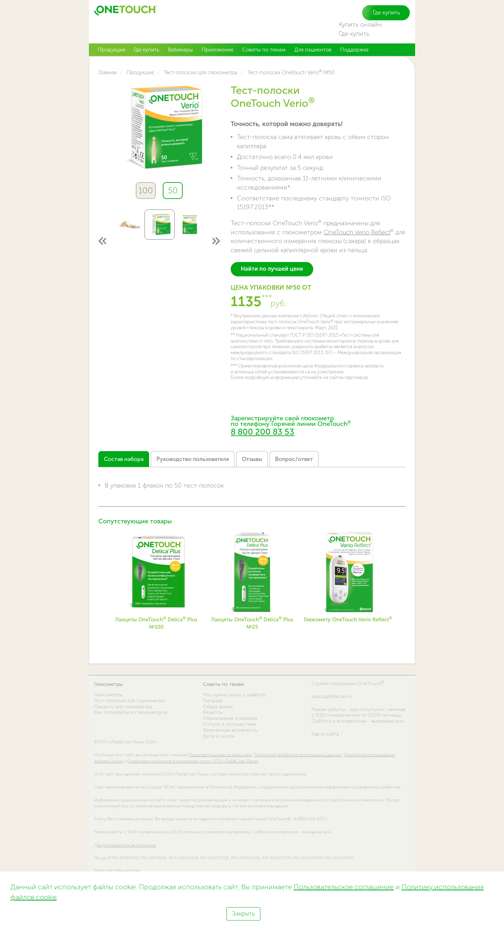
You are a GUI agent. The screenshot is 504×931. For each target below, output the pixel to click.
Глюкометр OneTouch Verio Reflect (348, 619)
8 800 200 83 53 (262, 432)
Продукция (111, 50)
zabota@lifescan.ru (332, 696)
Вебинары (180, 50)
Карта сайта (325, 734)
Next (215, 241)
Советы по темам (264, 50)
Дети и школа (218, 736)
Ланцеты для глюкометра (123, 707)
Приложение (217, 50)
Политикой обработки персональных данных (298, 754)
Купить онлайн (360, 24)
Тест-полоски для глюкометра (129, 701)
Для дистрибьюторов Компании (125, 845)
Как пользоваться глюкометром (130, 712)
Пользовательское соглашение (344, 887)
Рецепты (213, 712)
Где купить (386, 12)
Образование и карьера (230, 718)
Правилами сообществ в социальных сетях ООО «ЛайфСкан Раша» (192, 761)
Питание (213, 701)
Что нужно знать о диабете (234, 695)
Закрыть (243, 913)
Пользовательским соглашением (220, 754)
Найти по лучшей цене (272, 268)
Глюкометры (108, 684)
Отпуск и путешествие (229, 724)
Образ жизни (218, 707)
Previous (102, 241)
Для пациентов (312, 50)
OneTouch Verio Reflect (357, 232)
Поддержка (354, 50)
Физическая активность (230, 730)
